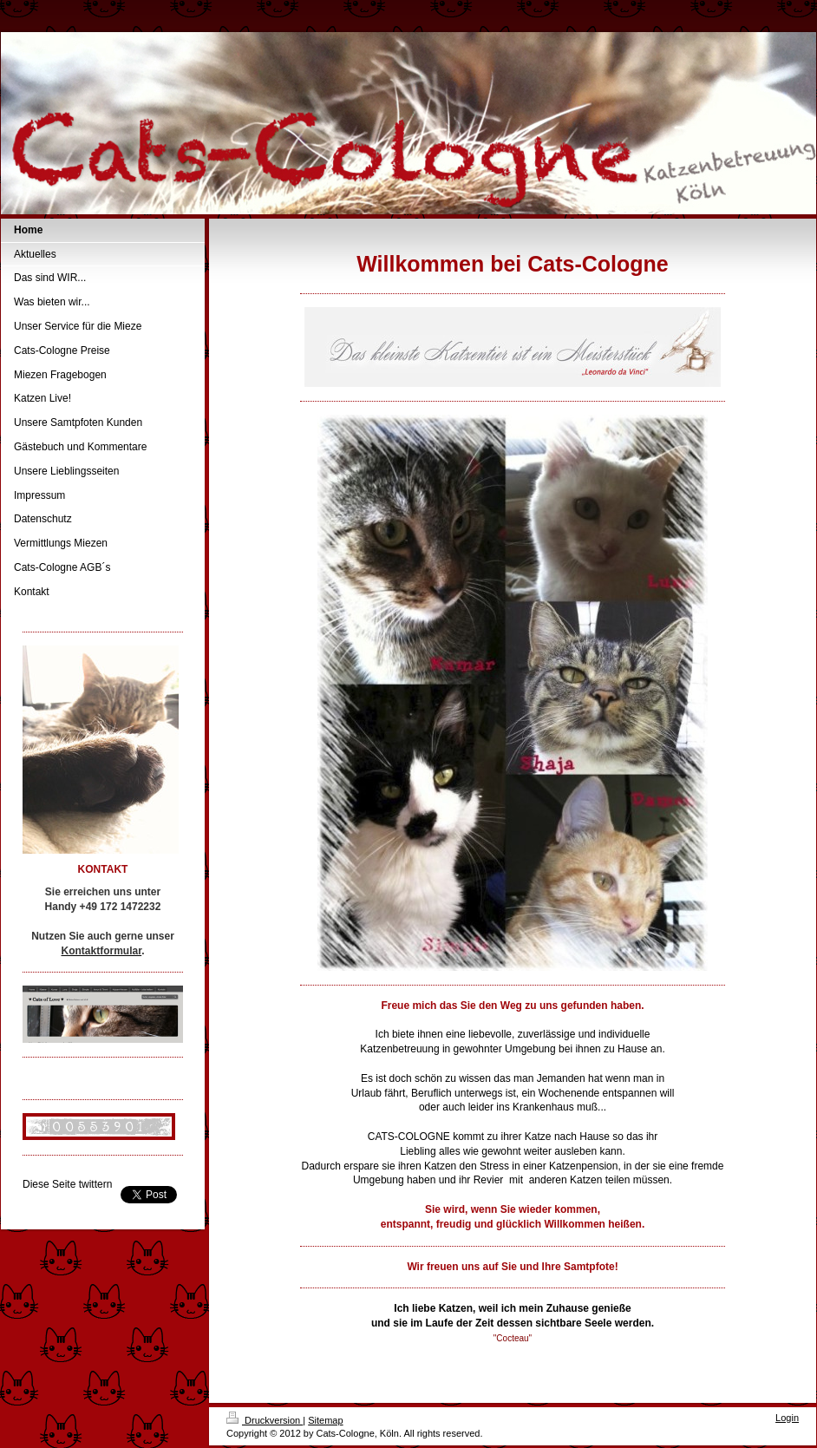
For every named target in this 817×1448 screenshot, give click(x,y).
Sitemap (325, 1420)
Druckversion (264, 1420)
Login (787, 1417)
